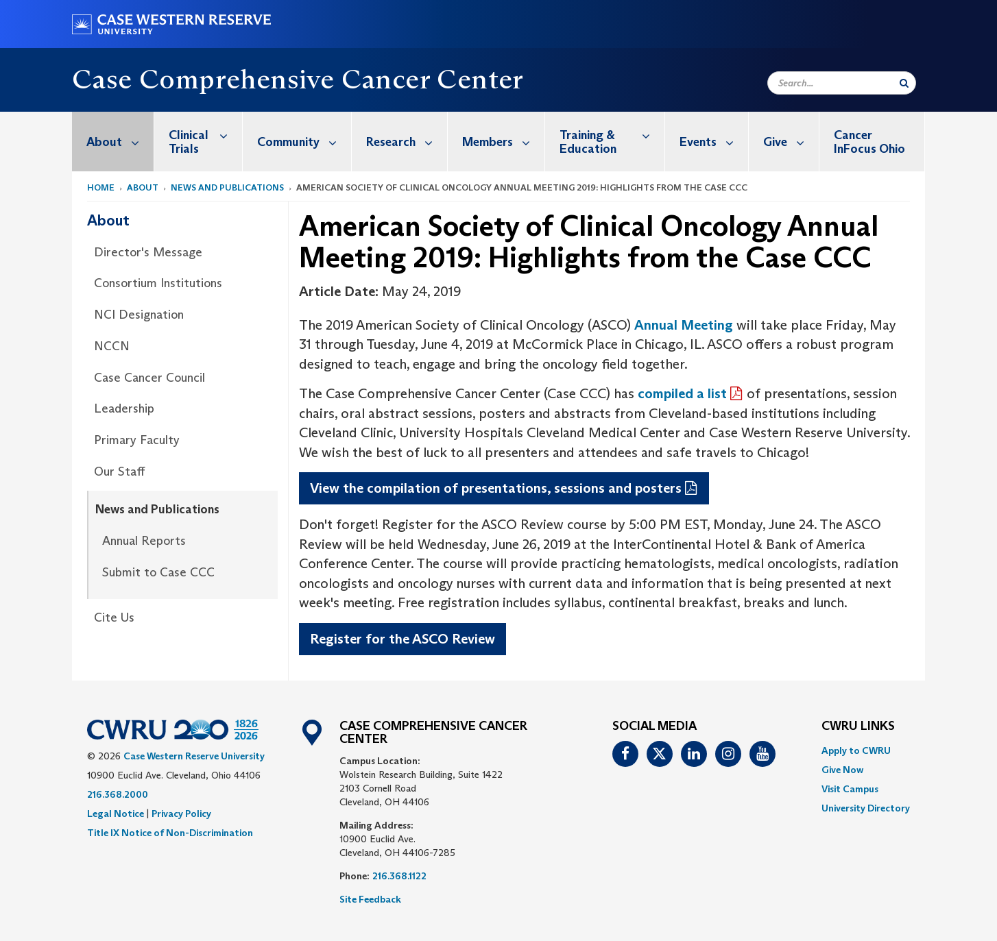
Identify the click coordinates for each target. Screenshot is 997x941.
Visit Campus (849, 789)
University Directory (865, 808)
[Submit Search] (904, 83)
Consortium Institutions (158, 283)
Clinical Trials (205, 135)
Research (406, 141)
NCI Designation (139, 314)
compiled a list (682, 393)
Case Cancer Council (149, 377)
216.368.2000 (117, 794)
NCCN (112, 346)
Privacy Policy (181, 813)
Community (304, 141)
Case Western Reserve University (194, 756)
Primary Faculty (137, 440)
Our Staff (119, 471)
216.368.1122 (399, 876)
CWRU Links (858, 726)
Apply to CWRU (856, 750)
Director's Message (148, 252)
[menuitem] (113, 141)
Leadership (124, 408)
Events (714, 141)
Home (101, 187)
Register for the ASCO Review (402, 639)
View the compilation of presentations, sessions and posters (496, 488)
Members (503, 141)
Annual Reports (144, 540)
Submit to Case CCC (158, 572)
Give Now (842, 769)
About (120, 141)
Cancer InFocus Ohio (869, 141)
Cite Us (114, 617)
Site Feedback (370, 899)
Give (791, 141)
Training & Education (612, 135)
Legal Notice (115, 813)
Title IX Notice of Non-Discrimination (170, 833)
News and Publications (227, 187)
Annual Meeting (683, 325)
